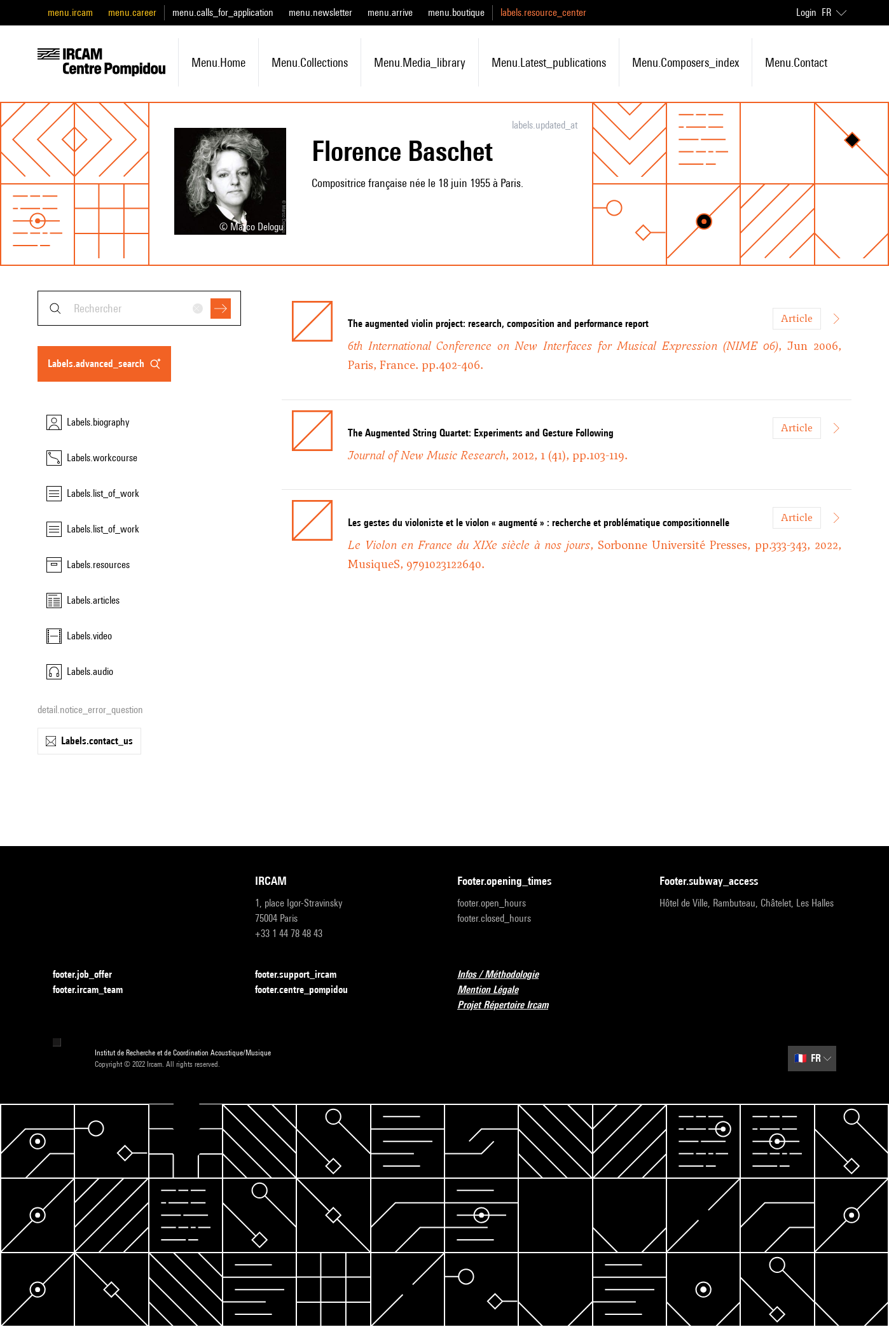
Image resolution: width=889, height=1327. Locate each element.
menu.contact (796, 62)
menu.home (218, 62)
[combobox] (139, 308)
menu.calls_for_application (222, 12)
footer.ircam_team (95, 990)
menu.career (132, 12)
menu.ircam (70, 12)
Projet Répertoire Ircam (510, 1005)
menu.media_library (419, 62)
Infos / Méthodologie (505, 975)
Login (806, 12)
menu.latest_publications (549, 62)
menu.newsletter (320, 12)
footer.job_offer (90, 975)
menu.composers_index (685, 62)
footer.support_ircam (303, 975)
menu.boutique (456, 12)
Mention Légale (495, 990)
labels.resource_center (543, 12)
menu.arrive (390, 12)
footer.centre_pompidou (309, 990)
